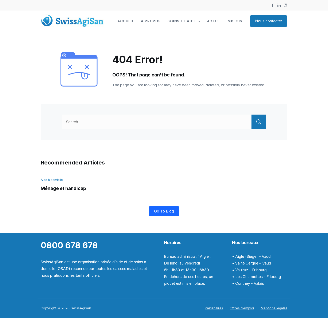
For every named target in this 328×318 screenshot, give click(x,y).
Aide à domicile (52, 180)
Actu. (213, 21)
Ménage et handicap (63, 188)
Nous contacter (268, 21)
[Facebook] (272, 5)
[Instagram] (285, 5)
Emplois (234, 21)
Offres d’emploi (242, 308)
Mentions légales (274, 308)
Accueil (125, 21)
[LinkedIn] (279, 5)
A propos (151, 21)
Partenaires (214, 308)
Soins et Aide (184, 21)
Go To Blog (164, 211)
